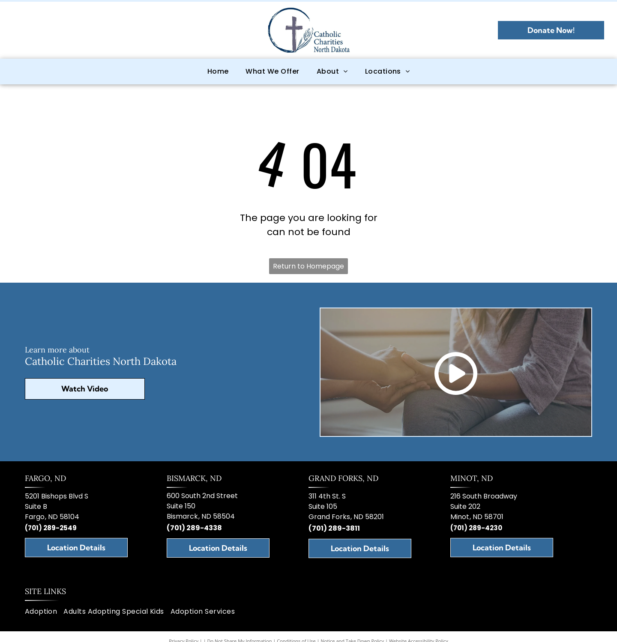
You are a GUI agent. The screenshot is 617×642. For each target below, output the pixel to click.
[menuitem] (218, 71)
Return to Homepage (308, 266)
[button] (272, 71)
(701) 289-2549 (51, 527)
